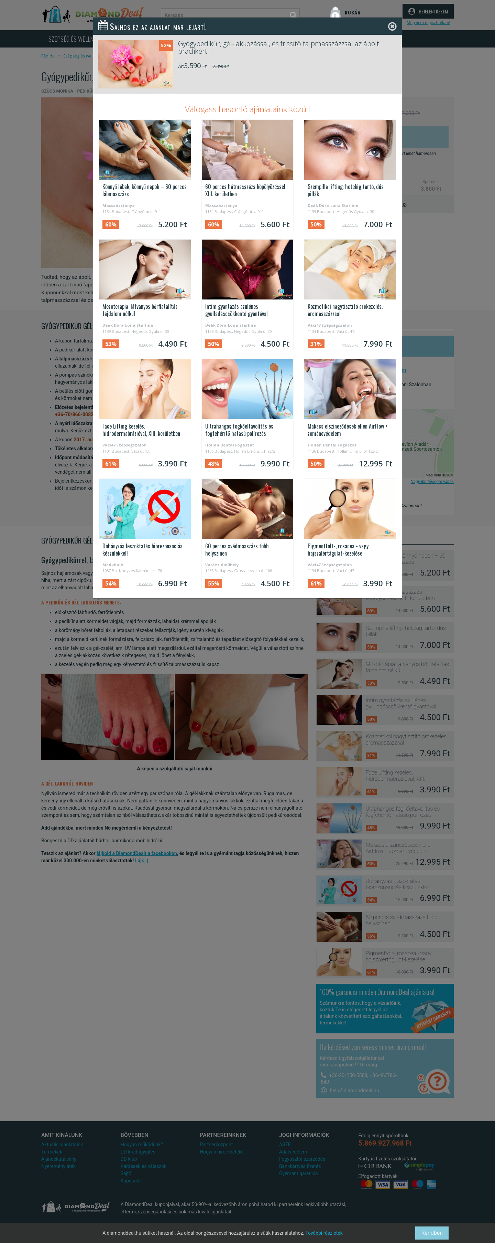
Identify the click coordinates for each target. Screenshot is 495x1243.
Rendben (432, 1233)
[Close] (392, 27)
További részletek (324, 1233)
